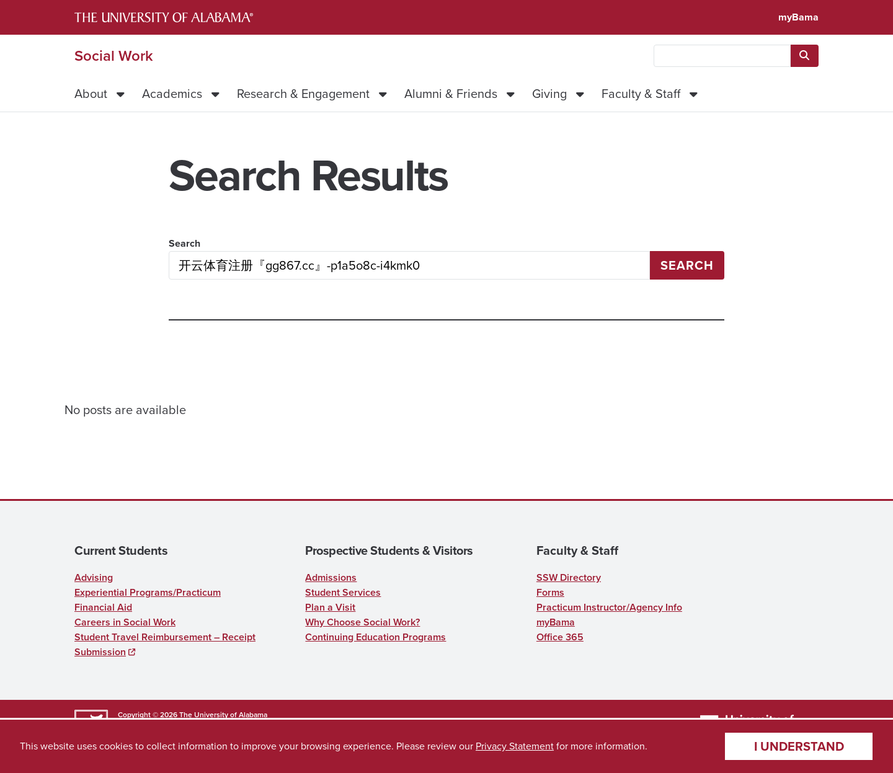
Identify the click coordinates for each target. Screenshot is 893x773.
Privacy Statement (515, 746)
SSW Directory (568, 577)
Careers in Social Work (124, 622)
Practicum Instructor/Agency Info (609, 607)
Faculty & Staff (641, 93)
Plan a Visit (330, 607)
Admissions (331, 577)
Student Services (343, 592)
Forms (550, 592)
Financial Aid (103, 607)
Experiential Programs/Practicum (147, 592)
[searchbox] (722, 56)
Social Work (113, 56)
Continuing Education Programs (375, 637)
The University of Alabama (223, 714)
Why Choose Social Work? (362, 622)
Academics (172, 93)
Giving (549, 93)
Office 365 (560, 637)
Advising (93, 577)
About (90, 93)
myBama (798, 17)
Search (184, 243)
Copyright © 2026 (147, 714)
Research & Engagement (303, 93)
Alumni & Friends (450, 93)
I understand (799, 746)
